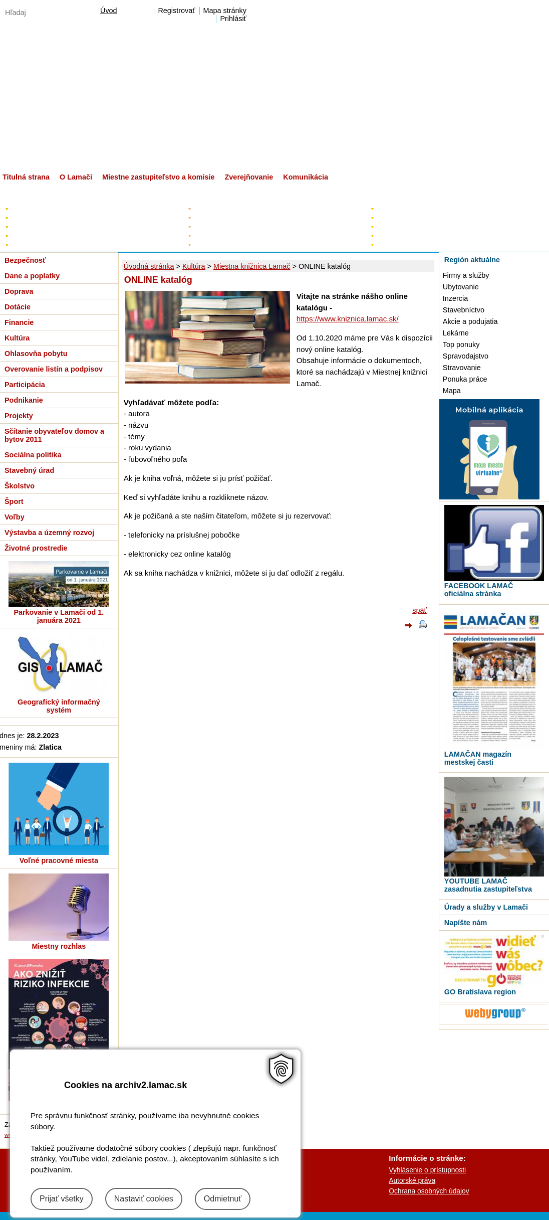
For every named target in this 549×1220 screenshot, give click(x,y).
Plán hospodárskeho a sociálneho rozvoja (73, 217)
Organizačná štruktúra (409, 235)
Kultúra (193, 266)
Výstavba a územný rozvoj (49, 533)
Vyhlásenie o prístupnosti (427, 1170)
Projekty (19, 416)
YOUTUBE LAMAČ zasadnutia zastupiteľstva (488, 885)
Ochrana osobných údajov (429, 1191)
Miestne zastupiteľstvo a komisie (158, 177)
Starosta (205, 208)
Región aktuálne (472, 260)
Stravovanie (462, 368)
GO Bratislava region (480, 992)
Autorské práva (412, 1180)
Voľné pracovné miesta (59, 860)
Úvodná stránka (149, 266)
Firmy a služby (466, 275)
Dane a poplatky (32, 276)
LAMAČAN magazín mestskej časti (477, 758)
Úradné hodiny (398, 217)
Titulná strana (26, 177)
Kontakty (389, 208)
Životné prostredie (36, 548)
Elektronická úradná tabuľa (51, 208)
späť (419, 610)
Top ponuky (461, 344)
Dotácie (18, 307)
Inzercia (455, 298)
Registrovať (176, 11)
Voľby (15, 517)
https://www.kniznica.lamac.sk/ (348, 318)
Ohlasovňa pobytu (36, 354)
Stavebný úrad (29, 470)
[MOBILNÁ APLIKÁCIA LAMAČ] (489, 497)
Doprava (19, 291)
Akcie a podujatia (470, 321)
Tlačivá (386, 244)
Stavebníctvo (463, 310)
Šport (14, 501)
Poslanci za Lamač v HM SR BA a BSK (252, 244)
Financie (19, 322)
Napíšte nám (465, 923)
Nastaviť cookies (143, 1198)
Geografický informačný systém (59, 706)
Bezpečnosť (25, 260)
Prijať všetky (62, 1198)
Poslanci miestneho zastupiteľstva (244, 226)
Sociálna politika (33, 455)
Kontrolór (206, 235)
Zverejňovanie (249, 177)
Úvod (108, 11)
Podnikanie (24, 400)
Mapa (452, 391)
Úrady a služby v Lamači (486, 907)
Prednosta (391, 226)
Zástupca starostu (220, 217)
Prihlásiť (233, 19)
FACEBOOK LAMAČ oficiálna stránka (478, 590)
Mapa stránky (224, 11)
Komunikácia (305, 177)
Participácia (25, 385)
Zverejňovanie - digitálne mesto (57, 244)
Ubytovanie (461, 287)
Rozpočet (24, 226)
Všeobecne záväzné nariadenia (58, 235)
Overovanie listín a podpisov (54, 369)
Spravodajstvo (465, 356)
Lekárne (456, 333)
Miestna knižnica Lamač (252, 266)
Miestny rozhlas (59, 946)
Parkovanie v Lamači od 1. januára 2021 (59, 616)
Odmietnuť (222, 1198)
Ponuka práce (465, 379)
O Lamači (76, 177)
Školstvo (20, 486)
